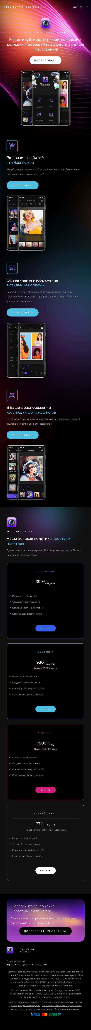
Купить (45, 628)
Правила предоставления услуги (24, 1002)
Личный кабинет (63, 985)
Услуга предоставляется (66, 1009)
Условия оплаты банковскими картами (62, 1002)
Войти (80, 7)
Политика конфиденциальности (36, 1009)
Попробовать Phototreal (45, 931)
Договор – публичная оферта (25, 1005)
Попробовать (45, 60)
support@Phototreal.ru (26, 7)
